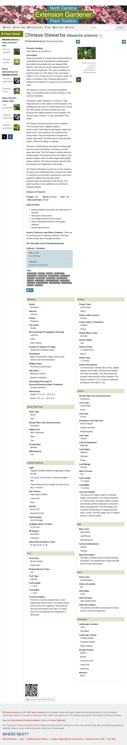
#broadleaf (30, 285)
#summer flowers (62, 278)
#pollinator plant (39, 280)
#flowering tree (51, 278)
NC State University (10, 712)
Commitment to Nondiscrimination (25, 720)
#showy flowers (31, 273)
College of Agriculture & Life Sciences (66, 739)
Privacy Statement (57, 720)
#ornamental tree (66, 283)
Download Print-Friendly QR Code (40, 700)
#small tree (49, 273)
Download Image (89, 72)
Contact (70, 27)
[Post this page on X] (4, 136)
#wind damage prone (42, 283)
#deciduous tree (64, 280)
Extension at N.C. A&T (95, 739)
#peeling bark (38, 285)
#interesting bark (32, 275)
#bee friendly (30, 283)
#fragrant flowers (59, 273)
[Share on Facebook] (10, 136)
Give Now (58, 27)
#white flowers (43, 275)
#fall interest (30, 278)
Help (48, 27)
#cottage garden (40, 278)
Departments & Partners (37, 739)
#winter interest (65, 275)
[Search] (102, 27)
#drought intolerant (54, 283)
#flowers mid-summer (52, 280)
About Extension (9, 739)
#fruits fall (30, 280)
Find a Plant (19, 27)
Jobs (21, 739)
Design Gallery (35, 27)
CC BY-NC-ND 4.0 (90, 70)
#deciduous (41, 273)
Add (29, 290)
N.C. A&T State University (34, 712)
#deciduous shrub (54, 275)
